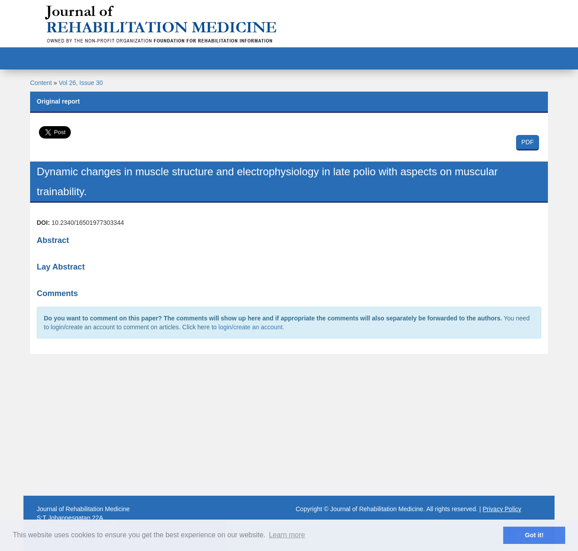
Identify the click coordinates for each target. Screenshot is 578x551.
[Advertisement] (289, 425)
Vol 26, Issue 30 (81, 82)
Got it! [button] (534, 535)
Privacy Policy (502, 508)
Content (41, 82)
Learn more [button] (287, 535)
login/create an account (251, 327)
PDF (527, 142)
